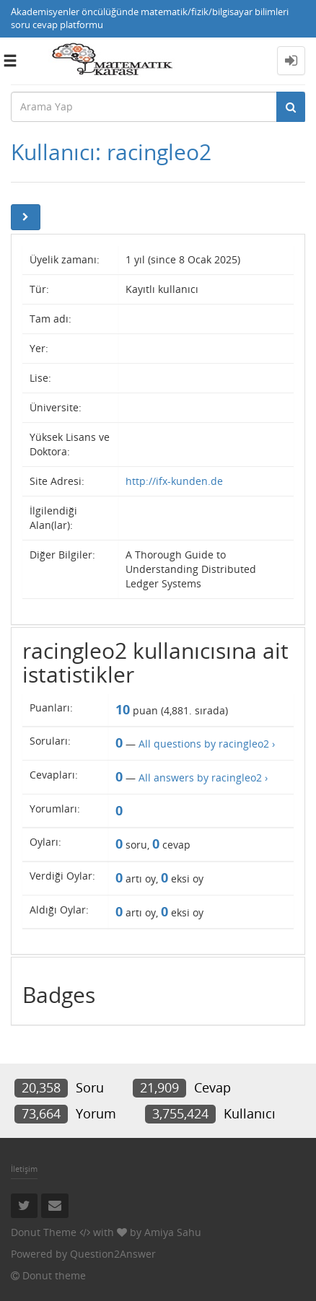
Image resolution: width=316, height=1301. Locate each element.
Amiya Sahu (172, 1232)
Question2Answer (113, 1254)
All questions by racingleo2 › (207, 743)
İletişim (24, 1168)
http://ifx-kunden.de (174, 481)
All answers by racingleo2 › (203, 777)
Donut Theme (43, 1232)
